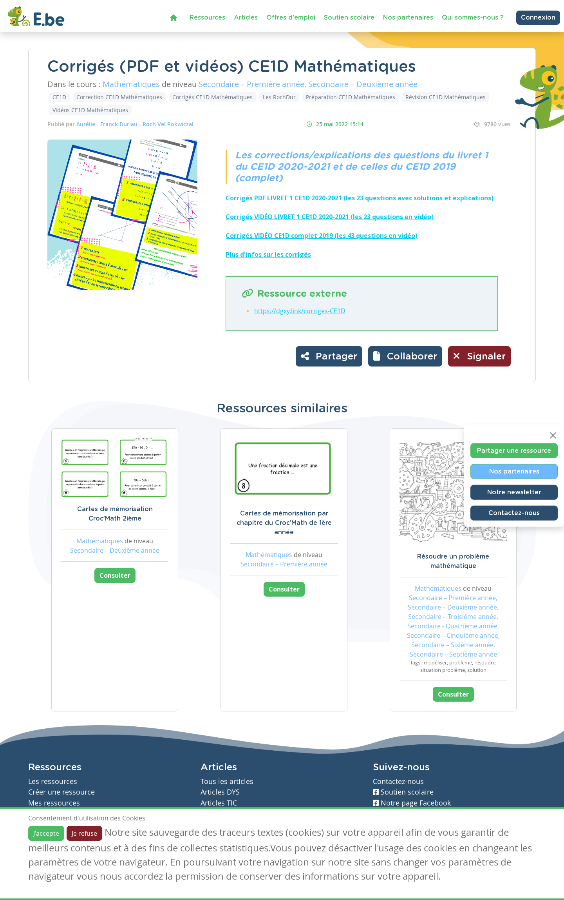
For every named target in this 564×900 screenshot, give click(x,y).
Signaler (479, 356)
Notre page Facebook (412, 802)
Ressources (207, 18)
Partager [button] (329, 356)
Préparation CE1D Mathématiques (350, 97)
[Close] (553, 435)
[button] (405, 356)
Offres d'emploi (290, 18)
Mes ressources (54, 802)
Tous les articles (227, 781)
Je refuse (84, 833)
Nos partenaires (408, 18)
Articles (246, 18)
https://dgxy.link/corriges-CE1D (299, 311)
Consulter (114, 575)
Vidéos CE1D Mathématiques (90, 110)
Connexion (538, 18)
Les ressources (52, 781)
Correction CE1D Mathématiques (119, 97)
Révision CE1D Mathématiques (445, 97)
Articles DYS (220, 792)
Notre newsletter (514, 492)
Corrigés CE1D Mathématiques (212, 97)
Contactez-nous (514, 513)
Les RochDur (279, 97)
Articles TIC (219, 802)
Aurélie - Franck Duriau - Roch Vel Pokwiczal (134, 124)
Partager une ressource (514, 451)
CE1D (59, 97)
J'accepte (46, 833)
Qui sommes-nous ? (473, 18)
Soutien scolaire (349, 18)
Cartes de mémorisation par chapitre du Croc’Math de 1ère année (284, 522)
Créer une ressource (61, 792)
